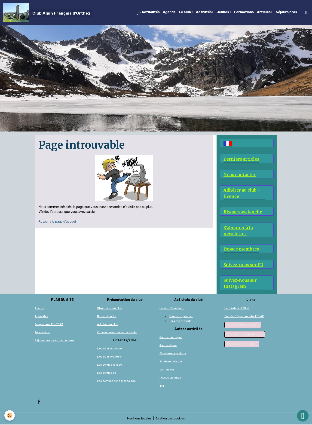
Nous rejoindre (106, 316)
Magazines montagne (241, 344)
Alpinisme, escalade (172, 353)
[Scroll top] (303, 416)
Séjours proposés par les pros (54, 340)
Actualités (41, 316)
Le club (185, 12)
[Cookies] (10, 415)
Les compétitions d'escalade (116, 381)
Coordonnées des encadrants (117, 332)
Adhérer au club (107, 324)
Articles (264, 12)
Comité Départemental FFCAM (244, 316)
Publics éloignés (170, 378)
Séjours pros (286, 12)
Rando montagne (170, 337)
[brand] (47, 12)
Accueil (39, 308)
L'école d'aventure (109, 357)
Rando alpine (168, 345)
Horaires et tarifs (180, 321)
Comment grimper (181, 316)
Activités (204, 12)
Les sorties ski (106, 373)
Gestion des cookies (170, 419)
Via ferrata (166, 370)
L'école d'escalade (109, 349)
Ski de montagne (170, 362)
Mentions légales (139, 419)
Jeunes (223, 12)
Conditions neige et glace (244, 335)
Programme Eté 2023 (49, 324)
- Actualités (148, 12)
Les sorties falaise (109, 365)
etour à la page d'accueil (59, 221)
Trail (162, 386)
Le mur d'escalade (171, 308)
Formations (244, 12)
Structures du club (109, 308)
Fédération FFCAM (236, 308)
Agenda (169, 12)
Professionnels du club (242, 325)
